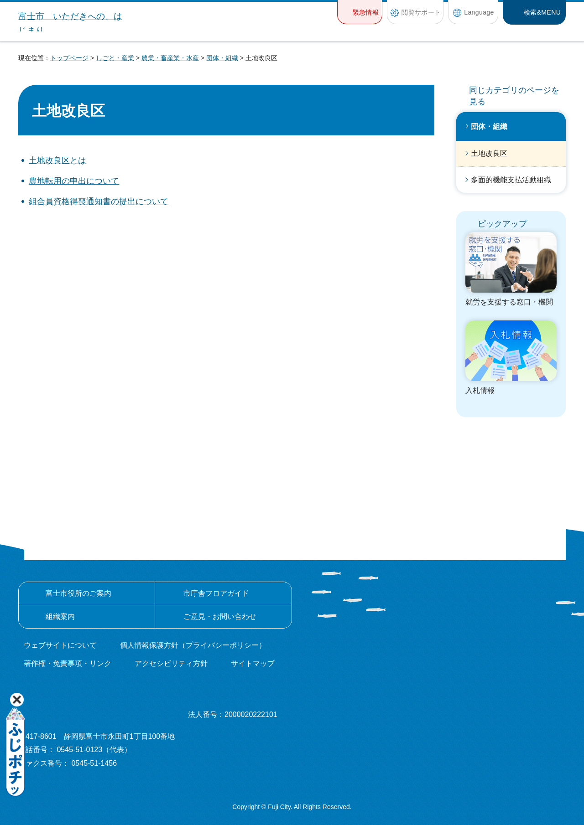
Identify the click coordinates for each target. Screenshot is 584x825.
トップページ (69, 58)
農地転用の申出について (74, 181)
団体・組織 (222, 58)
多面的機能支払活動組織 (511, 180)
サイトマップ (253, 663)
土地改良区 (489, 153)
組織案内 (60, 616)
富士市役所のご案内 (78, 593)
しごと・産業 (115, 58)
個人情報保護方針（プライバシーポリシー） (193, 645)
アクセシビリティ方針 (171, 663)
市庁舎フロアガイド (216, 593)
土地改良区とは (57, 160)
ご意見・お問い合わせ (219, 616)
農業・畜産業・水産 (170, 58)
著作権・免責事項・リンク (67, 663)
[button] (359, 12)
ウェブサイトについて (60, 645)
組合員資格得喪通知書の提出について (98, 201)
